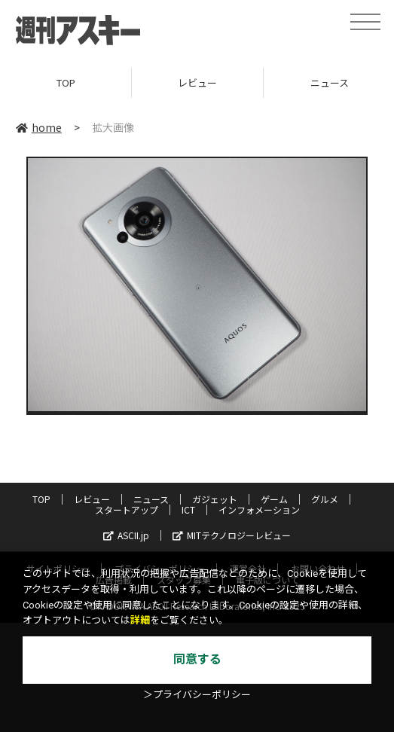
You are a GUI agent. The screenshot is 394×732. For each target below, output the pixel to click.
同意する (197, 659)
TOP (66, 82)
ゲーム (274, 499)
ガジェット (214, 499)
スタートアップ (126, 509)
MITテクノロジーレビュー (232, 535)
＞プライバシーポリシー (197, 694)
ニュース (151, 499)
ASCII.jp (126, 535)
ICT (188, 509)
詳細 (140, 620)
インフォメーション (259, 509)
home (39, 127)
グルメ (324, 499)
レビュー (197, 82)
